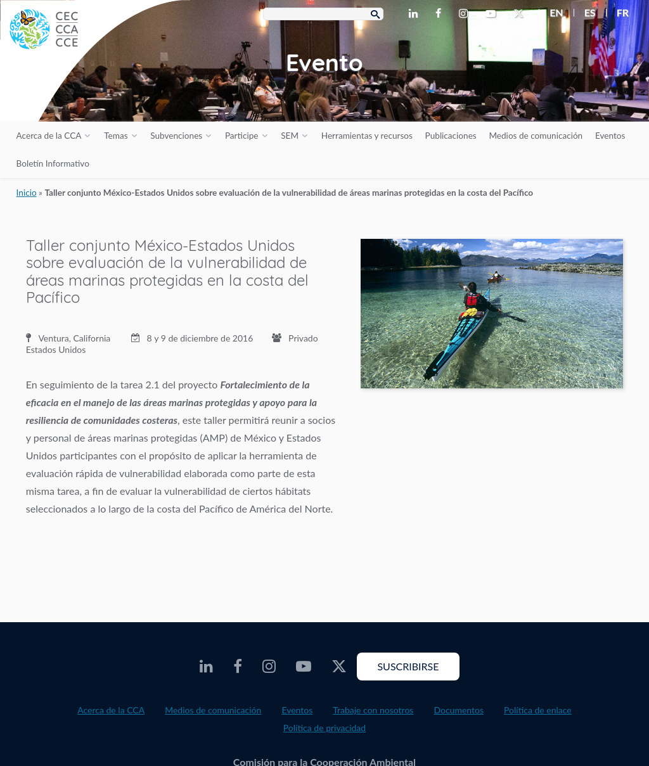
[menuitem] (551, 12)
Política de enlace (538, 710)
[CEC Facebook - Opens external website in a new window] (440, 14)
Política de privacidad (324, 727)
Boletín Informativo (52, 163)
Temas (115, 136)
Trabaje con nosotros (373, 710)
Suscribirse (408, 666)
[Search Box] (323, 14)
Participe (242, 136)
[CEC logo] (95, 95)
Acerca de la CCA (49, 136)
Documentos (459, 710)
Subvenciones (176, 136)
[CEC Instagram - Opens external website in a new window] (466, 14)
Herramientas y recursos (367, 136)
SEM (290, 136)
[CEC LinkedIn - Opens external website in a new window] (416, 14)
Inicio (26, 193)
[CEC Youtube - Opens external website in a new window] (493, 14)
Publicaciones (451, 136)
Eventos (610, 136)
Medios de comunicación (535, 136)
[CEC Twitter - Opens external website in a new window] (521, 14)
